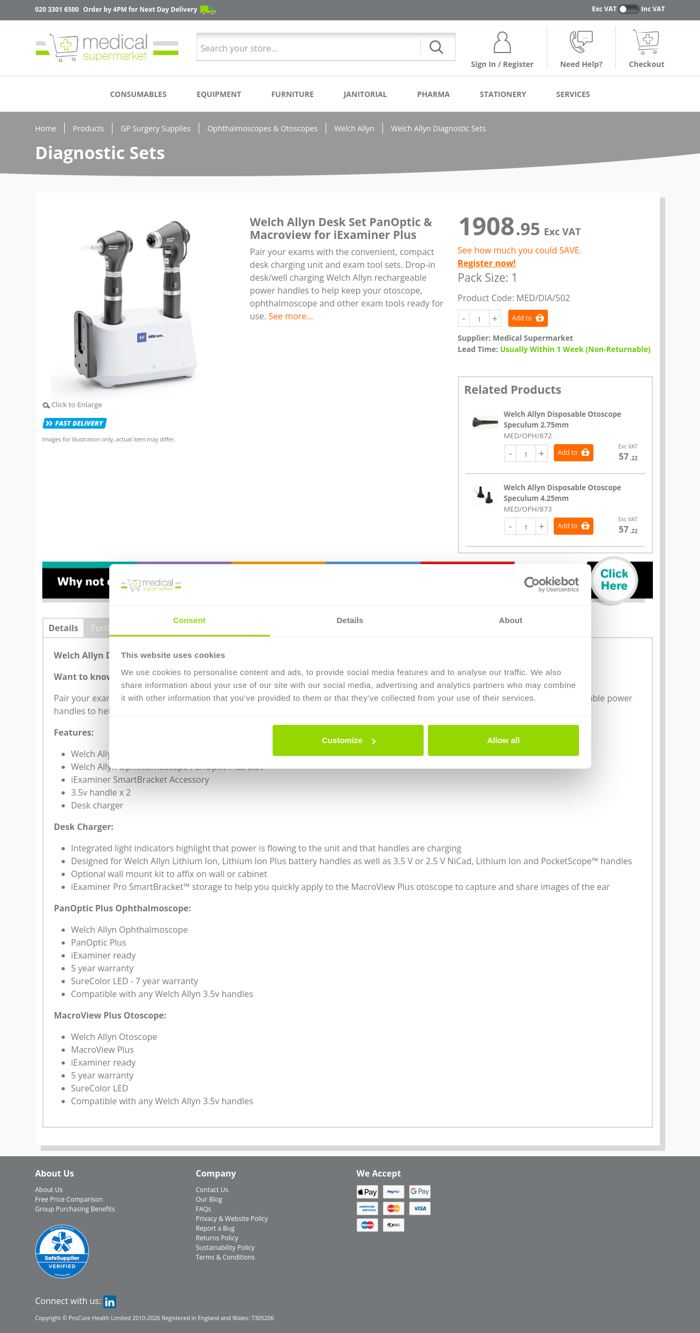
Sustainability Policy (225, 1247)
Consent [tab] (189, 620)
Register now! (487, 263)
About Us (49, 1189)
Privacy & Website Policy (232, 1218)
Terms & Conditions (225, 1257)
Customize (348, 740)
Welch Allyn (354, 128)
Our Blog (209, 1199)
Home (46, 128)
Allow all (503, 740)
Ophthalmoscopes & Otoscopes (262, 128)
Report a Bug (215, 1228)
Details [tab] (350, 620)
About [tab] (511, 620)
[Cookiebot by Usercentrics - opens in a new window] (532, 585)
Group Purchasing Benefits (75, 1209)
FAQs (204, 1209)
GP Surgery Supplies (156, 128)
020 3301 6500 (57, 9)
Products (88, 128)
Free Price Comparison (69, 1199)
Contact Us (212, 1189)
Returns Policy (217, 1237)
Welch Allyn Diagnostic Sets (438, 128)
